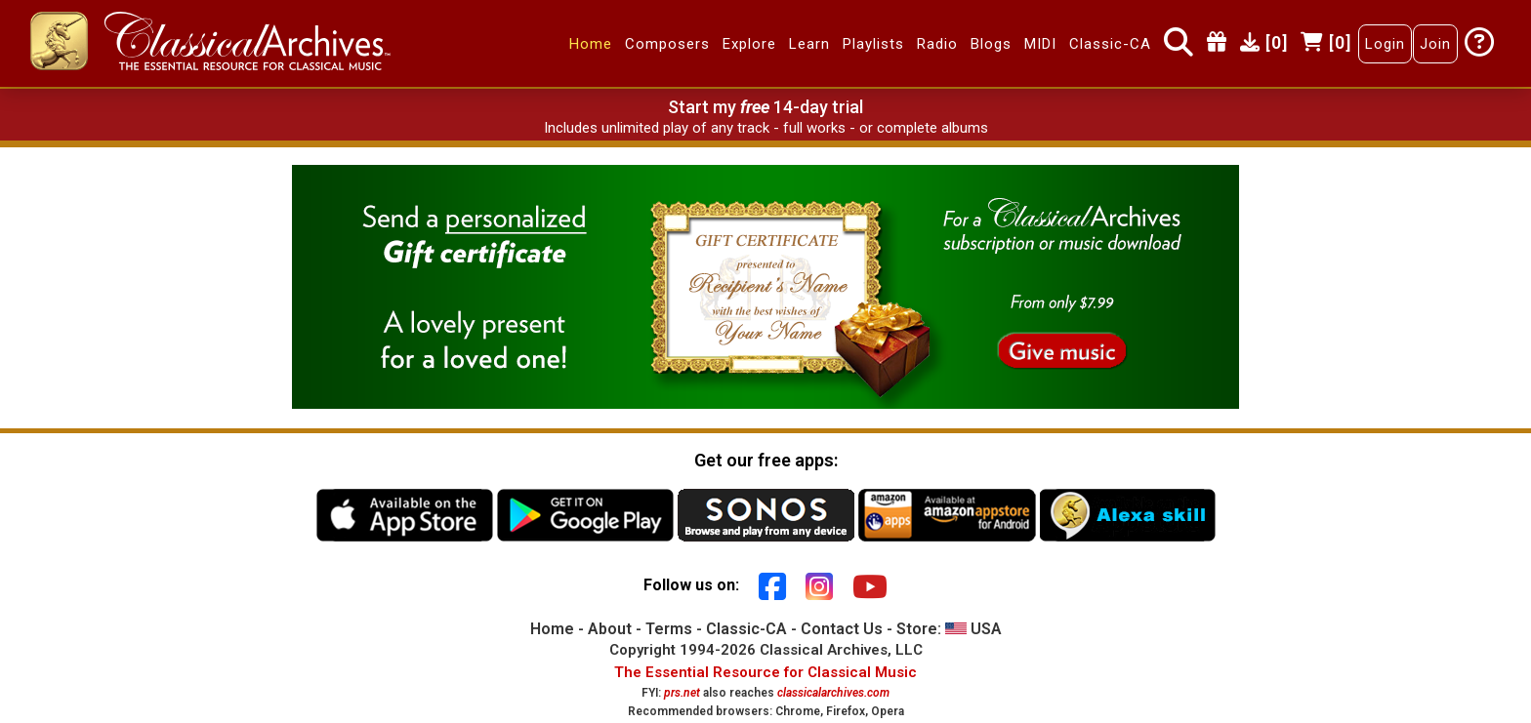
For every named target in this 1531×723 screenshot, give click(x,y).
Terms (668, 629)
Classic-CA (1110, 44)
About (610, 629)
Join (1435, 44)
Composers (667, 44)
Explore (749, 44)
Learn (809, 44)
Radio (937, 44)
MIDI (1040, 44)
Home (590, 44)
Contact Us (842, 629)
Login (1385, 44)
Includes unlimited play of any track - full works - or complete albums (766, 128)
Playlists (873, 44)
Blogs (991, 44)
